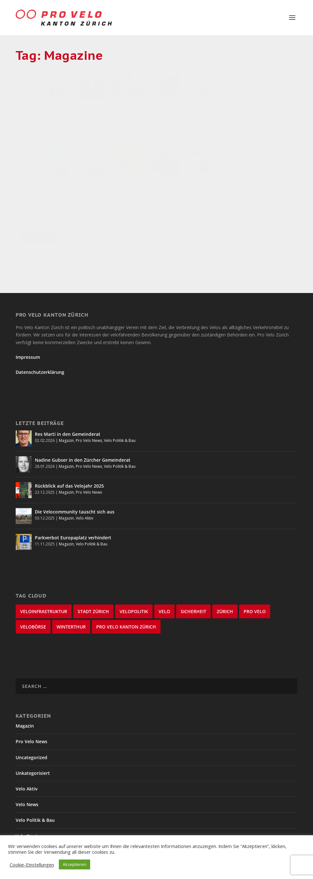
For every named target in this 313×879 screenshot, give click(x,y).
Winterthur (28, 830)
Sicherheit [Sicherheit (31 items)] (193, 590)
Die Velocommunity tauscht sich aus (74, 490)
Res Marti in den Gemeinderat (67, 412)
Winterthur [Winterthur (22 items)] (71, 605)
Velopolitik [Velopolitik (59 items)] (134, 590)
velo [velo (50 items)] (164, 590)
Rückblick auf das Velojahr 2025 (69, 464)
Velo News (27, 782)
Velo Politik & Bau (120, 418)
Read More (39, 210)
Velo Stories (70, 155)
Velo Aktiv (84, 496)
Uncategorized (31, 735)
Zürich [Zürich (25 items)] (225, 590)
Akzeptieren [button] (74, 864)
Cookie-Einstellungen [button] (32, 864)
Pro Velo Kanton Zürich (57, 147)
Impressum (28, 335)
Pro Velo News (89, 418)
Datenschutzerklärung (40, 350)
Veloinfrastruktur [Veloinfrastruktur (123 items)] (43, 590)
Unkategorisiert (33, 751)
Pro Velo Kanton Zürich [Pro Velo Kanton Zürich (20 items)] (126, 605)
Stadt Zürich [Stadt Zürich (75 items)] (93, 590)
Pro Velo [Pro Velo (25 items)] (255, 590)
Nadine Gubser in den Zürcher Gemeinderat (82, 438)
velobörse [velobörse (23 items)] (33, 605)
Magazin (66, 418)
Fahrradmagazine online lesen (57, 133)
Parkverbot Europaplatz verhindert (73, 516)
